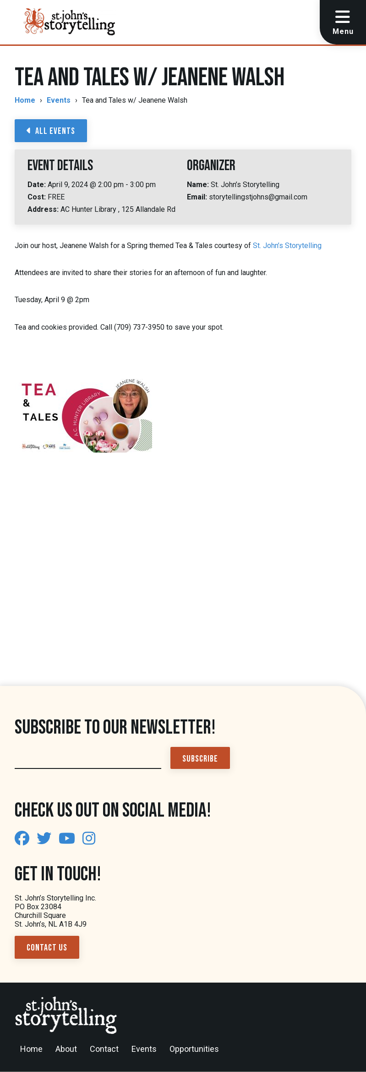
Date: (37, 184)
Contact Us (47, 947)
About (66, 1049)
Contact (104, 1049)
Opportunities (194, 1049)
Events (59, 100)
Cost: (37, 197)
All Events (51, 131)
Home (25, 100)
